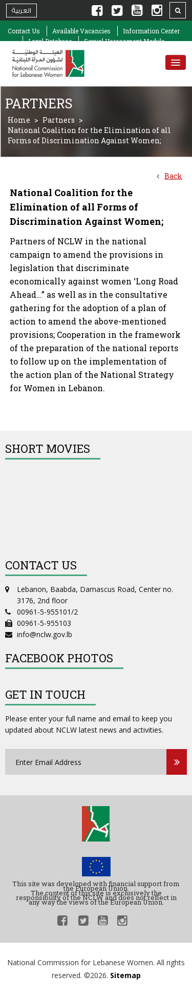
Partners (58, 120)
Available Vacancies (81, 31)
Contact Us (24, 31)
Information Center (151, 31)
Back (173, 176)
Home (19, 120)
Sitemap (125, 975)
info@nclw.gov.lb (44, 634)
